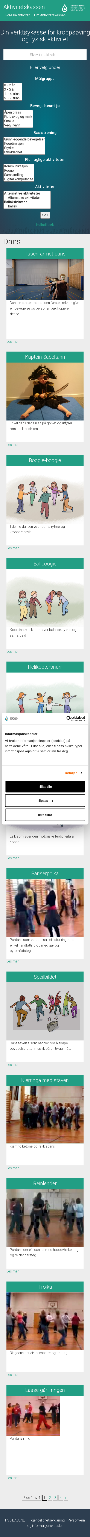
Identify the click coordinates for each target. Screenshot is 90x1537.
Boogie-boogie (45, 460)
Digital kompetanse (19, 179)
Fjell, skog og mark (18, 117)
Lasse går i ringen (45, 1390)
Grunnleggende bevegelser (24, 139)
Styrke (24, 148)
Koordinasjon (24, 144)
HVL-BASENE (15, 1520)
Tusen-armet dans (45, 254)
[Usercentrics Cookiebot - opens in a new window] (66, 718)
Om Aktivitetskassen (50, 15)
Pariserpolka (45, 873)
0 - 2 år (13, 85)
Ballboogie (45, 564)
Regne (19, 170)
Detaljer (71, 773)
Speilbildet (45, 977)
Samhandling (19, 175)
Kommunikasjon (19, 166)
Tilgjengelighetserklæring (46, 1520)
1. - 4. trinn (13, 94)
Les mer (12, 341)
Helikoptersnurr (45, 667)
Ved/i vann (18, 125)
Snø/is (18, 121)
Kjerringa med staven (45, 1080)
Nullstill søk (45, 225)
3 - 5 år (13, 89)
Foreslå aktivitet (17, 15)
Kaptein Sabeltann (45, 357)
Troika (45, 1287)
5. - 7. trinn (13, 98)
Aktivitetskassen (24, 7)
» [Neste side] (66, 1498)
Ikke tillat (45, 814)
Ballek (27, 206)
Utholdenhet (24, 152)
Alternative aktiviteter (27, 198)
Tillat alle (45, 786)
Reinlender (45, 1183)
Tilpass (45, 800)
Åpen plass (18, 112)
